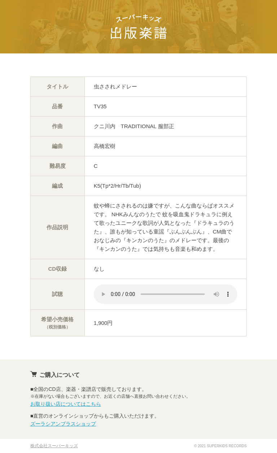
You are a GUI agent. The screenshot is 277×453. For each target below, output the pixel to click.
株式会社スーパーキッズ (54, 445)
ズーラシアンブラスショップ (63, 424)
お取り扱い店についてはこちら (65, 404)
